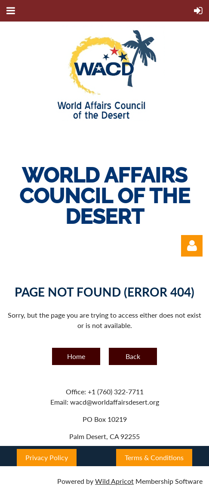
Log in (192, 246)
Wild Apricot (114, 481)
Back (133, 356)
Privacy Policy (46, 457)
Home (76, 356)
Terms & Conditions (154, 457)
